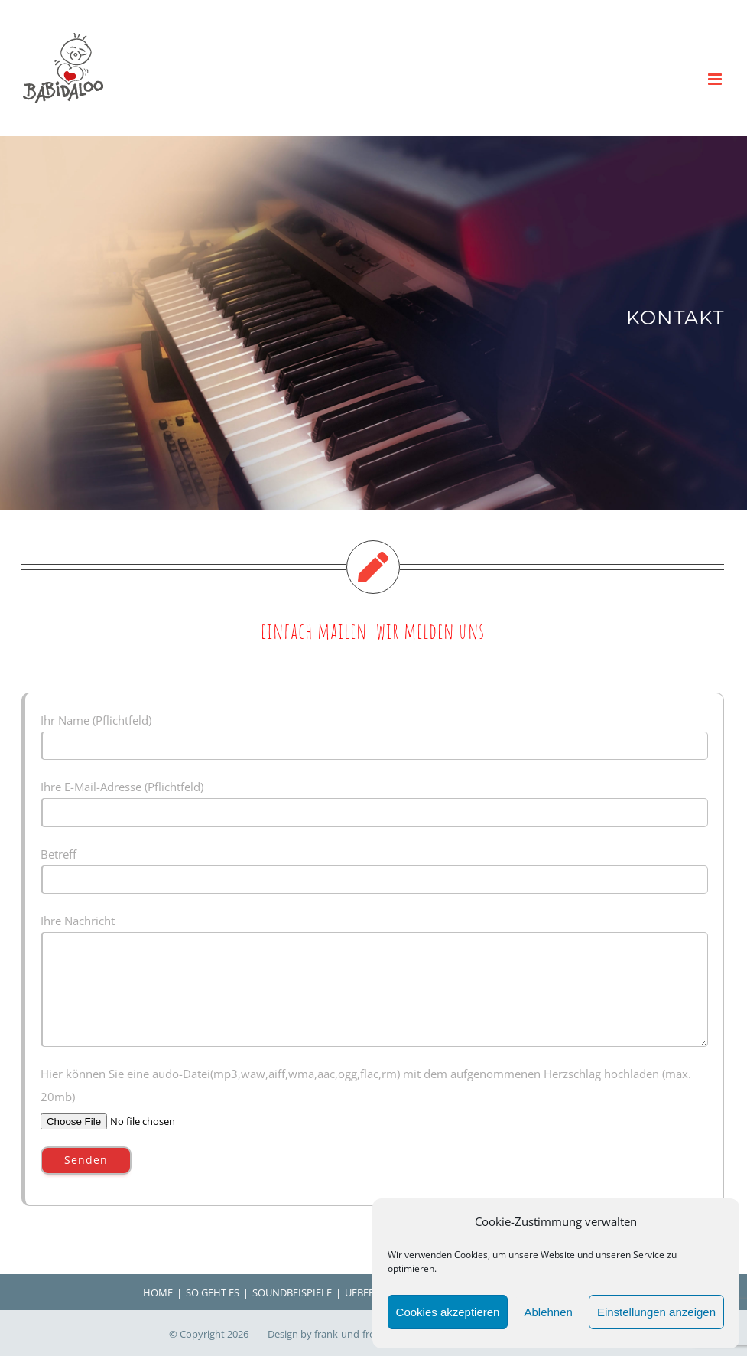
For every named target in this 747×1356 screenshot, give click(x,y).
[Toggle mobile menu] (716, 79)
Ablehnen (548, 1312)
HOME (158, 1292)
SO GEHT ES (212, 1292)
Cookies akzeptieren (448, 1312)
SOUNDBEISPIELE (292, 1292)
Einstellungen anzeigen (656, 1312)
